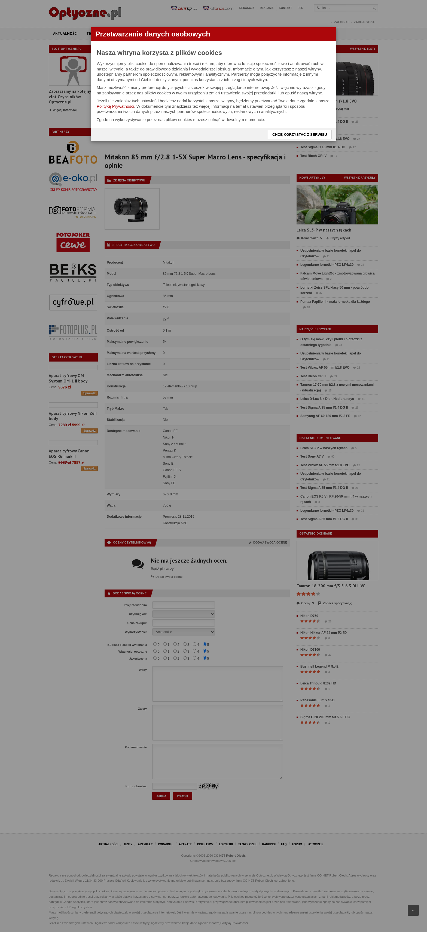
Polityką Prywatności (115, 106)
